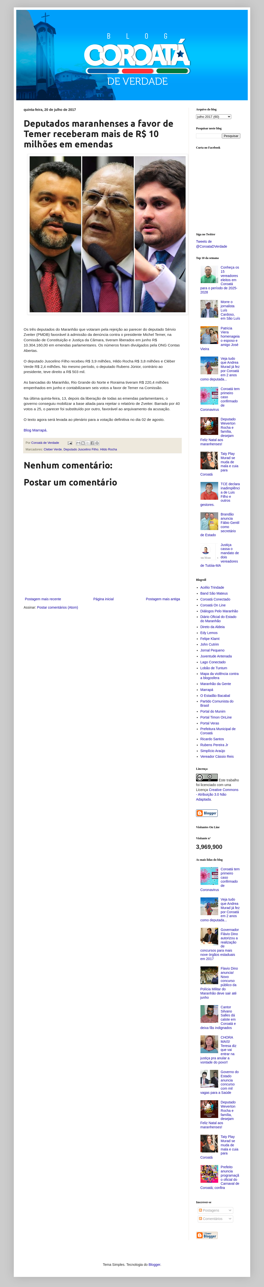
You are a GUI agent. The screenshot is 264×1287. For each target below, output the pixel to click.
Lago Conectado (213, 662)
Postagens (209, 1210)
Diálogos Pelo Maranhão (219, 611)
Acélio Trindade (212, 587)
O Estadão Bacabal (215, 696)
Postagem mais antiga (163, 599)
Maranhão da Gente (215, 684)
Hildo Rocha (108, 449)
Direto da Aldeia (212, 627)
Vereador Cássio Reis (217, 756)
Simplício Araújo (212, 751)
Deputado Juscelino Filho (81, 449)
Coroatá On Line (213, 605)
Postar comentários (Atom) (57, 607)
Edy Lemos (209, 633)
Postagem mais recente (43, 599)
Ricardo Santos (212, 739)
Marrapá (206, 690)
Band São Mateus (214, 593)
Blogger (154, 1265)
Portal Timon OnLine (216, 717)
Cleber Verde (53, 449)
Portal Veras (209, 723)
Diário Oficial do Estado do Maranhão (218, 619)
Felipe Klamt (210, 639)
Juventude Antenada (216, 656)
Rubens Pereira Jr (214, 745)
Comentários (210, 1219)
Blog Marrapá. (36, 430)
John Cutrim (209, 644)
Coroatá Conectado (215, 599)
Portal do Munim (213, 711)
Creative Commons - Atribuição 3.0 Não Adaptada (217, 794)
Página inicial (103, 599)
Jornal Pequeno (212, 650)
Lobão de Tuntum (213, 668)
